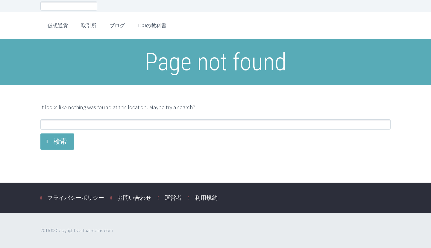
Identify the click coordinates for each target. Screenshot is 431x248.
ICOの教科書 (152, 25)
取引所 (88, 25)
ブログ (117, 25)
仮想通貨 (58, 25)
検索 (60, 141)
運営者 (173, 197)
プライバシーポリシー (75, 197)
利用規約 (206, 197)
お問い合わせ (134, 197)
